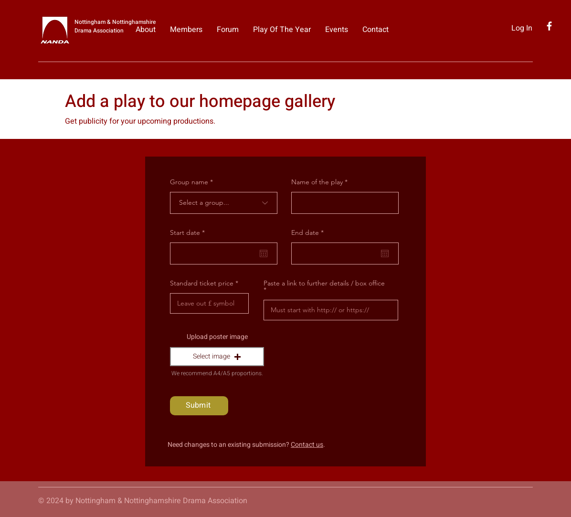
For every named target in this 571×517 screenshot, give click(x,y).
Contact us (307, 445)
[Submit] (199, 405)
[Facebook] (549, 26)
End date (309, 232)
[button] (217, 356)
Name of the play (317, 182)
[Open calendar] (263, 253)
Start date (189, 232)
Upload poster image (217, 337)
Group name (189, 182)
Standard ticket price (201, 283)
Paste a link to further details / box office (324, 283)
